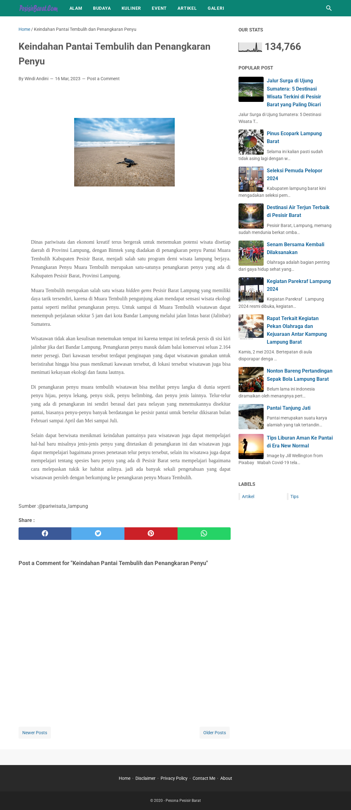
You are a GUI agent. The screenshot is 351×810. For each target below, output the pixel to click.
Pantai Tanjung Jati (288, 408)
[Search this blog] (329, 8)
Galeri (216, 8)
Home (124, 778)
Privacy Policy (174, 778)
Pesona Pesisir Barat (183, 800)
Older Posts (214, 732)
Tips (294, 496)
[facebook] (45, 533)
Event (159, 8)
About (226, 778)
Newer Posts (34, 732)
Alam (75, 8)
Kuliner (131, 8)
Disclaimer (145, 778)
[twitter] (97, 533)
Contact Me (204, 778)
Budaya (102, 8)
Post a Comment (103, 78)
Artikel (187, 8)
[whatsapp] (204, 533)
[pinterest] (151, 533)
